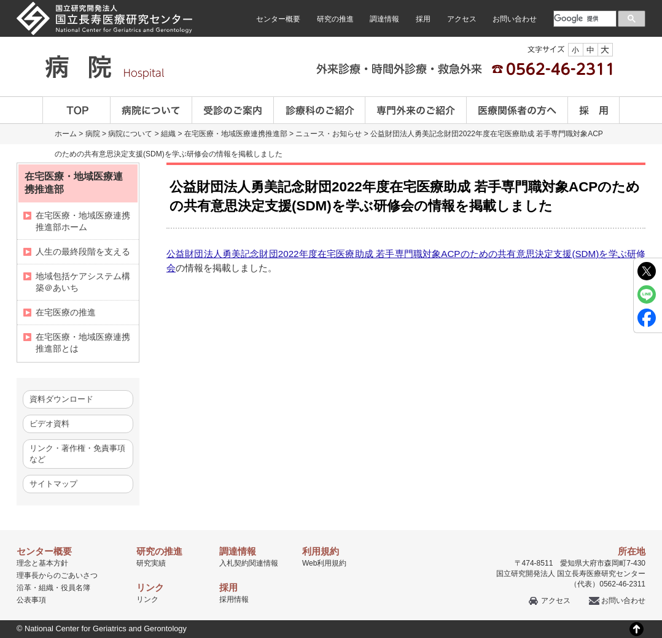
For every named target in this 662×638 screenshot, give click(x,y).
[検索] (583, 18)
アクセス (462, 19)
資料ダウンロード (61, 399)
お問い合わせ (515, 19)
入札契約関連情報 (248, 563)
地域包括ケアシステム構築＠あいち (83, 282)
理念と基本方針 (42, 563)
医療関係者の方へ (517, 110)
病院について (151, 110)
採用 (423, 19)
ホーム (66, 133)
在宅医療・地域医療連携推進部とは (83, 342)
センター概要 (278, 19)
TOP (76, 110)
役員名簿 (75, 587)
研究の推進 (335, 19)
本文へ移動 (305, 0)
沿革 (24, 587)
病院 (92, 133)
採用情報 (234, 599)
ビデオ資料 (49, 423)
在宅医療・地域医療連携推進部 (235, 133)
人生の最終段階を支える (83, 251)
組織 (168, 133)
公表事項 (31, 600)
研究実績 (151, 563)
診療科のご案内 (319, 110)
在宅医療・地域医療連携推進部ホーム (83, 221)
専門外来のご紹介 (416, 110)
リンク (147, 599)
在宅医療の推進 (66, 312)
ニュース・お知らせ (328, 133)
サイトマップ (53, 483)
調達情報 (384, 19)
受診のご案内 (233, 110)
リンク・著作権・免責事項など (77, 454)
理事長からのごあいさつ (57, 575)
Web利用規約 (324, 563)
